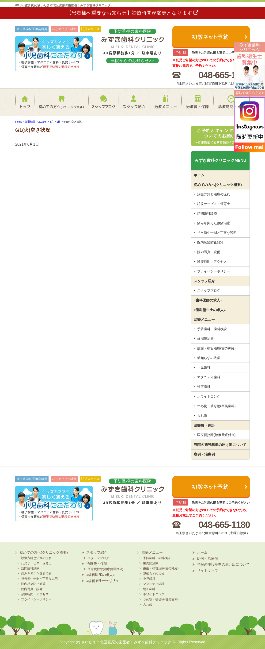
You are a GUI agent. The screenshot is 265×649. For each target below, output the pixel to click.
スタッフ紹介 (131, 105)
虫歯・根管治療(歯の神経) (216, 348)
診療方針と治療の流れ (213, 194)
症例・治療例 (204, 454)
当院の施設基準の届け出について (220, 445)
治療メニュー (164, 105)
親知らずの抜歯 (208, 358)
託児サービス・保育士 (213, 204)
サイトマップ (207, 570)
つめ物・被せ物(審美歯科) (216, 406)
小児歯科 (203, 367)
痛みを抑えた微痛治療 (213, 223)
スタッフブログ (98, 105)
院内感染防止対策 (210, 242)
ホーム (25, 105)
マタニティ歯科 (208, 377)
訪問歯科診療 (207, 213)
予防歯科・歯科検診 (212, 329)
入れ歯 (202, 415)
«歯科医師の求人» (208, 300)
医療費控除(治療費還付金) (216, 435)
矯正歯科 (203, 387)
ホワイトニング (208, 396)
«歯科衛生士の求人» (210, 310)
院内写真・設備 (208, 252)
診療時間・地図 (231, 105)
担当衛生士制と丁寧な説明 (217, 233)
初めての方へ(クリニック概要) (59, 105)
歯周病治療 (205, 338)
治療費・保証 (197, 105)
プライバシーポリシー (213, 271)
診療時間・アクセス (212, 261)
